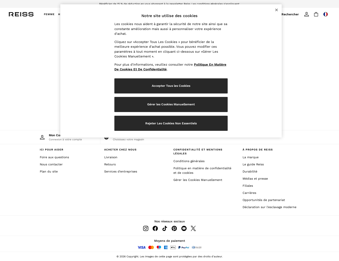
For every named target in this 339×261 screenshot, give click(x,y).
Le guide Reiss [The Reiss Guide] (253, 164)
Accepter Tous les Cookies (171, 85)
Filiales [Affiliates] (248, 185)
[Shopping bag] (316, 14)
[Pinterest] (174, 228)
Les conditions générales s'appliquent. (216, 3)
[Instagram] (145, 228)
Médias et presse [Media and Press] (255, 178)
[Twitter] (193, 228)
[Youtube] (184, 228)
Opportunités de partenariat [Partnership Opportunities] (264, 200)
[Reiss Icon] (21, 14)
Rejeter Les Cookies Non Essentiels (171, 123)
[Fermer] (276, 10)
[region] (171, 71)
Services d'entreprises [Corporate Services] (120, 171)
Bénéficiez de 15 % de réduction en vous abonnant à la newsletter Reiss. (145, 3)
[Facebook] (155, 228)
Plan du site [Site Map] (49, 171)
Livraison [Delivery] (110, 157)
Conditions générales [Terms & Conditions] (189, 161)
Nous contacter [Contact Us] (51, 164)
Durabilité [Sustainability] (250, 171)
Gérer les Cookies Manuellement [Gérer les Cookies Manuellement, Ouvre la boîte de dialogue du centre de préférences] (171, 104)
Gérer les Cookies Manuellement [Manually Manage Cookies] (197, 180)
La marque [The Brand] (251, 157)
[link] (291, 14)
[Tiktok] (165, 228)
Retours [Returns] (110, 164)
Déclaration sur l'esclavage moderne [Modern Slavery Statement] (269, 207)
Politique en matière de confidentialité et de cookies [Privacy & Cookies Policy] (202, 170)
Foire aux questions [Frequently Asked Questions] (54, 157)
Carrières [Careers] (249, 193)
